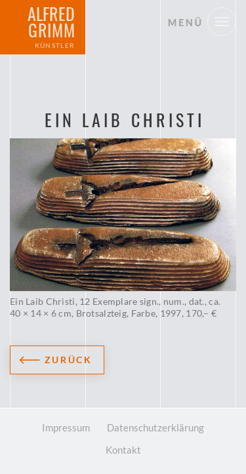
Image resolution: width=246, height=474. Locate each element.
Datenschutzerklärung (155, 427)
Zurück (68, 359)
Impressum (66, 427)
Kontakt (123, 450)
